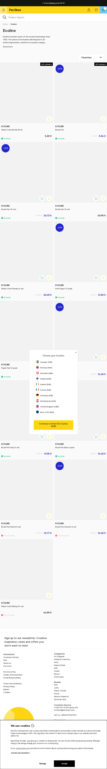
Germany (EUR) (44, 395)
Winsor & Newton (61, 696)
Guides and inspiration (13, 675)
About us (7, 663)
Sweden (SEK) (44, 362)
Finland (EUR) (43, 379)
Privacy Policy (9, 686)
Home (5, 24)
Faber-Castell (60, 691)
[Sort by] (91, 57)
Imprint (6, 689)
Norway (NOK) (44, 368)
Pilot (56, 685)
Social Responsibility (12, 678)
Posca (56, 693)
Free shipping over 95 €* (53, 3)
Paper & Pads (59, 665)
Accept (64, 764)
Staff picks (59, 677)
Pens (56, 662)
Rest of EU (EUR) (45, 412)
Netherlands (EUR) (46, 401)
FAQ (5, 660)
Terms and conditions (12, 683)
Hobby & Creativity (62, 659)
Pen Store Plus (9, 672)
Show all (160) (60, 699)
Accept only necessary (20, 753)
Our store (7, 666)
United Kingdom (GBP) (47, 407)
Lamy (56, 688)
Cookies (6, 692)
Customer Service (11, 657)
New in (57, 674)
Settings (42, 764)
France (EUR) (43, 390)
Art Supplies (59, 656)
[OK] (53, 17)
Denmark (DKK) (44, 373)
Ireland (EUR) (43, 384)
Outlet (57, 671)
